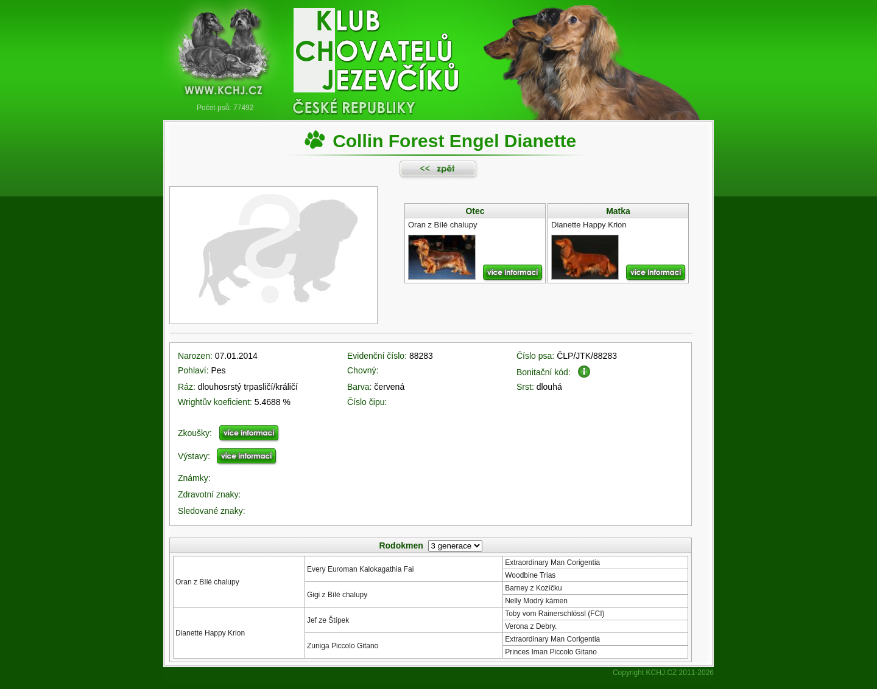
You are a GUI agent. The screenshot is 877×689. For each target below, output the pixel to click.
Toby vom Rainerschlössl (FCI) (554, 613)
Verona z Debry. (531, 626)
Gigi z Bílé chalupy (337, 594)
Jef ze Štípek (328, 620)
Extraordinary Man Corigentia (552, 562)
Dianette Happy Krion (210, 633)
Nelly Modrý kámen (536, 601)
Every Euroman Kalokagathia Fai (360, 569)
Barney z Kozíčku (533, 588)
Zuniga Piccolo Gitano (342, 646)
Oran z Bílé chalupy (207, 582)
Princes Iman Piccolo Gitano (551, 652)
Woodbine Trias (530, 575)
